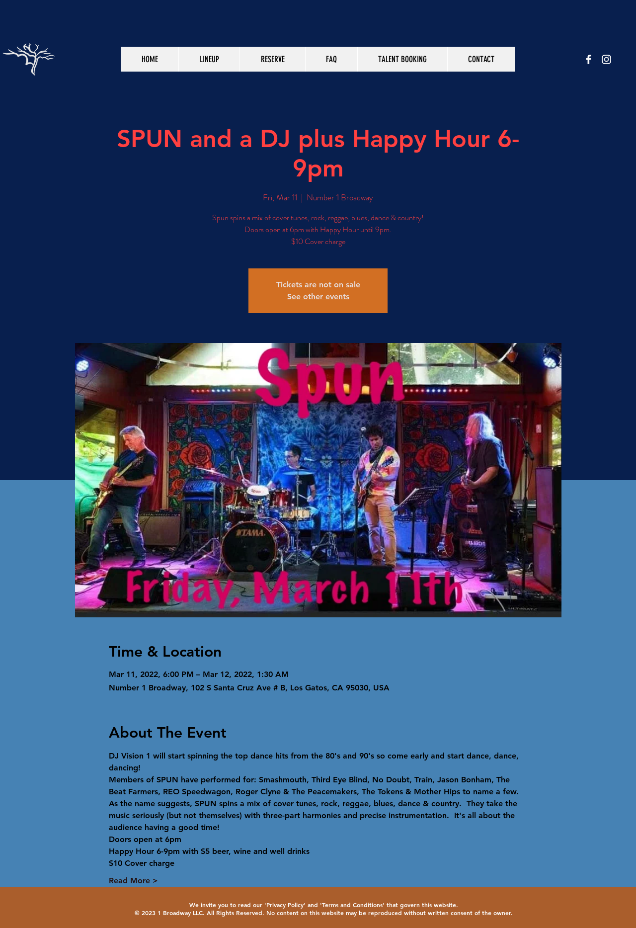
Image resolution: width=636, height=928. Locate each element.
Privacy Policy (285, 905)
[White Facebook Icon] (588, 59)
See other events (318, 296)
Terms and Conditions (352, 905)
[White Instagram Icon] (606, 59)
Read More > (133, 880)
